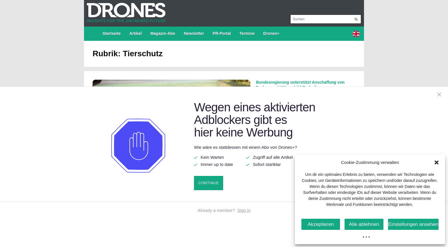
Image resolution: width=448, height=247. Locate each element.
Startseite (112, 33)
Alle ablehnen (366, 224)
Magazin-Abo (162, 33)
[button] (436, 162)
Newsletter (194, 33)
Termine (247, 33)
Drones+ (271, 33)
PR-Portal (222, 33)
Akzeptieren (321, 224)
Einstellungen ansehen (414, 224)
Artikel (135, 33)
